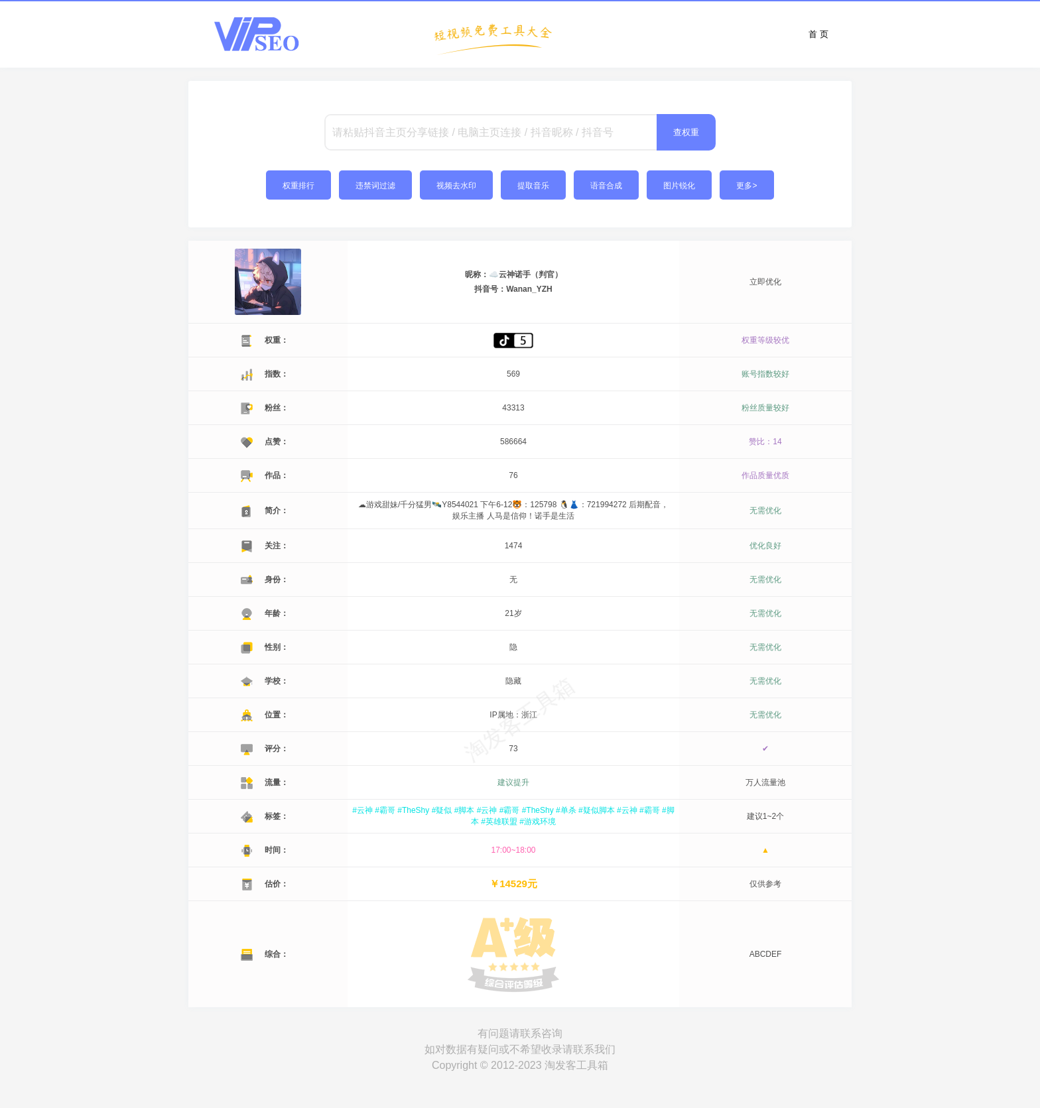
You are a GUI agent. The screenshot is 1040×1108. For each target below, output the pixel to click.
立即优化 (765, 281)
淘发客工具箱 (576, 1065)
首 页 (818, 34)
